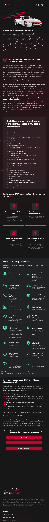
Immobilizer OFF (37, 363)
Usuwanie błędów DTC (15, 342)
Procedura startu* (14, 363)
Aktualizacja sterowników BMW (13, 239)
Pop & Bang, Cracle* (38, 353)
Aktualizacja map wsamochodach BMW (35, 212)
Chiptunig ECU (12, 272)
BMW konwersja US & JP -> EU (35, 239)
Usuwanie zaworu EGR (38, 285)
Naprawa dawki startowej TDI (36, 342)
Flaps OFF (35, 315)
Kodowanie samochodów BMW (13, 212)
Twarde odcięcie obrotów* (13, 353)
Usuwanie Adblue (37, 295)
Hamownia (11, 306)
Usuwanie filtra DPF (14, 285)
